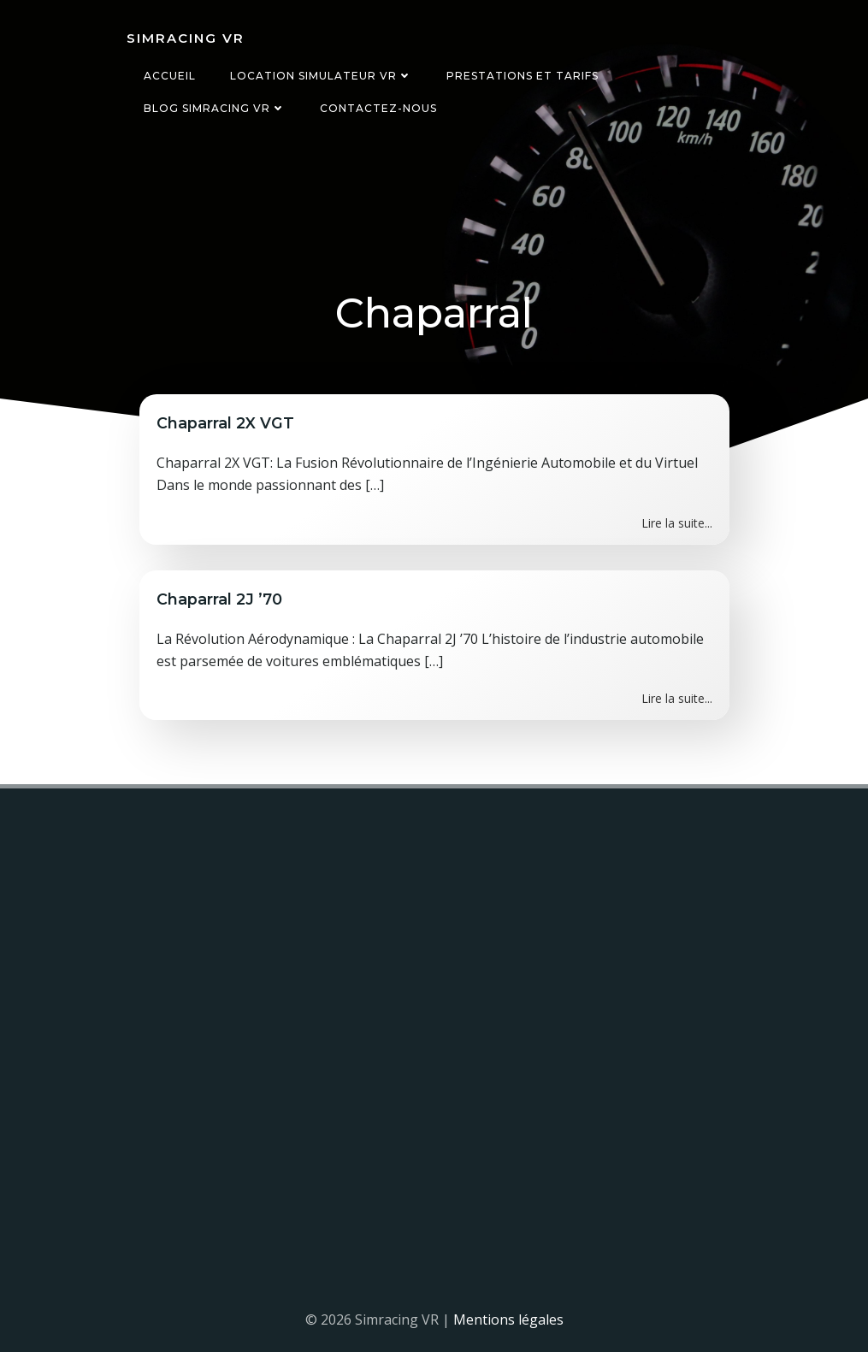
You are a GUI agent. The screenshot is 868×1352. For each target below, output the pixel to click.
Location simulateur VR (321, 75)
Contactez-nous (378, 108)
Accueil (170, 75)
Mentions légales (508, 1319)
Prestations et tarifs (522, 75)
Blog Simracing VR (215, 108)
